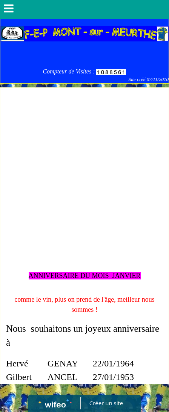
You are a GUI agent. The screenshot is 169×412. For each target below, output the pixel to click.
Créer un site (106, 403)
